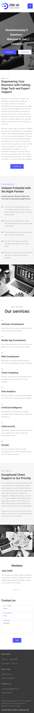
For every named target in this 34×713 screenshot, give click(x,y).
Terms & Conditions (8, 678)
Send (17, 641)
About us (4, 659)
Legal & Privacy (6, 674)
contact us (17, 167)
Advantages (25, 52)
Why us (14, 663)
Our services (9, 52)
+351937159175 (6, 693)
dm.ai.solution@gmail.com (10, 689)
